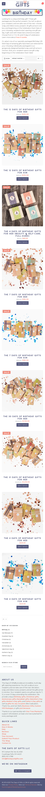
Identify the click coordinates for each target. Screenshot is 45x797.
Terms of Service (31, 785)
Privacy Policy (13, 785)
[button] (3, 3)
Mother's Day (6, 652)
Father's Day (6, 656)
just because (25, 708)
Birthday (5, 630)
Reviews (5, 732)
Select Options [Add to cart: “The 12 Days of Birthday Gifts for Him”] (22, 179)
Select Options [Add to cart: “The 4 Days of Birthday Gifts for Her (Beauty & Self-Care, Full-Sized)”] (22, 242)
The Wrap (6, 741)
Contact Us (6, 743)
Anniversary (6, 646)
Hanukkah (5, 643)
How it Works (7, 727)
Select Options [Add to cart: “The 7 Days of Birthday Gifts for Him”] (22, 364)
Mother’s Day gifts (14, 701)
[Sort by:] (18, 58)
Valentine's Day (7, 649)
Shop (4, 734)
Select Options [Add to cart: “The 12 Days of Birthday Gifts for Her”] (22, 118)
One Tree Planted (33, 711)
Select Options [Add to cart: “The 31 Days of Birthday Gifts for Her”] (22, 486)
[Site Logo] (22, 3)
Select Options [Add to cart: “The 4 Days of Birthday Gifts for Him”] (22, 607)
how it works (21, 37)
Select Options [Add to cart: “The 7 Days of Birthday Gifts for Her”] (22, 303)
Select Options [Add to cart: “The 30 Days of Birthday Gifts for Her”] (22, 425)
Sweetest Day (6, 636)
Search (24, 667)
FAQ (3, 729)
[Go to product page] (22, 83)
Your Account (7, 736)
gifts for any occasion (16, 704)
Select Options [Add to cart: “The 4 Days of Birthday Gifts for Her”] (22, 546)
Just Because (6, 633)
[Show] (39, 58)
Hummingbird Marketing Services (13, 787)
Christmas (5, 639)
